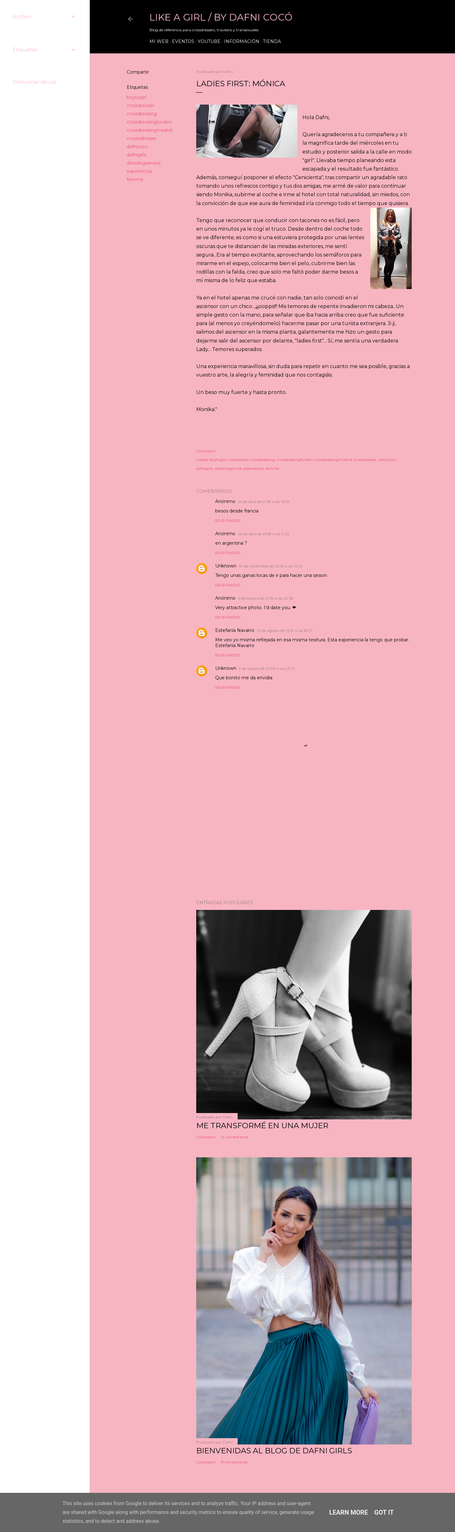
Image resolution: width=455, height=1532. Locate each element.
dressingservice (144, 163)
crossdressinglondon (149, 122)
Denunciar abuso (34, 82)
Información (241, 41)
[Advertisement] (304, 840)
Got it (384, 1512)
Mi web (158, 41)
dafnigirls (136, 155)
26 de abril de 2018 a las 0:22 (263, 533)
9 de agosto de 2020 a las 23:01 (267, 668)
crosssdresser (141, 138)
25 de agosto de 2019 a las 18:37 (285, 630)
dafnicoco (137, 146)
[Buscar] (408, 19)
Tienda (272, 41)
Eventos (183, 41)
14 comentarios (234, 1137)
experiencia (139, 171)
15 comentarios (234, 1462)
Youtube (209, 41)
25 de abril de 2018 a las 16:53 (263, 501)
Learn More (348, 1512)
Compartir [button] (138, 72)
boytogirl (136, 97)
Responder (227, 520)
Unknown (225, 566)
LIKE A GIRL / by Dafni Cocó (221, 17)
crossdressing (142, 114)
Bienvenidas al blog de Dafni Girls (274, 1450)
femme (135, 179)
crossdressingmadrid (149, 130)
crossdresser (140, 105)
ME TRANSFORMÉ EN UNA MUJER (262, 1125)
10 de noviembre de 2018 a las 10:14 (270, 566)
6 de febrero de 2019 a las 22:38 (266, 598)
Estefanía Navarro (234, 630)
